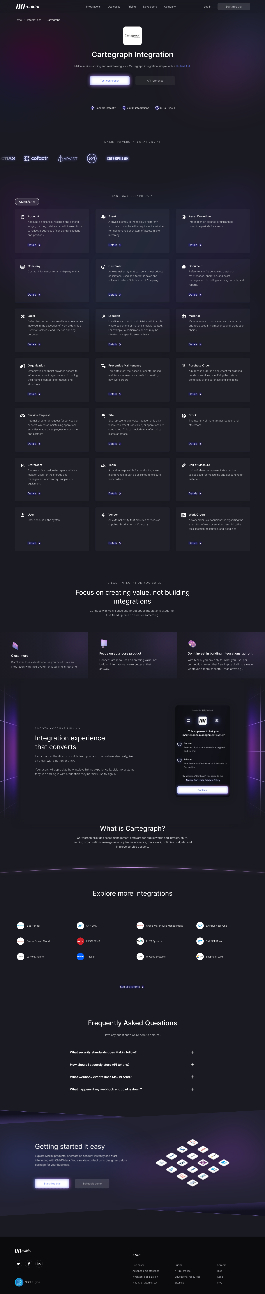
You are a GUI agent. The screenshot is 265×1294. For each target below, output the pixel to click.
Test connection (109, 80)
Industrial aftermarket (144, 1282)
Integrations (93, 6)
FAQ (219, 1282)
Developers (150, 6)
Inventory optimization (145, 1276)
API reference (155, 80)
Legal (220, 1276)
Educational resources (187, 1276)
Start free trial (234, 6)
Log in (207, 6)
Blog (219, 1270)
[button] (93, 6)
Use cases (114, 6)
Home (18, 19)
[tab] (27, 201)
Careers (221, 1264)
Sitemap (179, 1282)
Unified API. (183, 66)
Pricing (132, 6)
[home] (27, 6)
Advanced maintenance (145, 1270)
